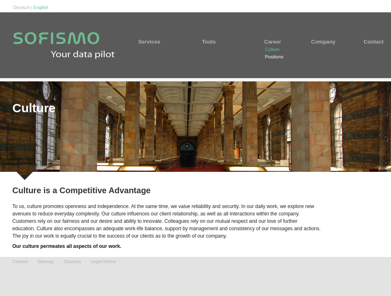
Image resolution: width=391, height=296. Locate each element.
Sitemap (45, 261)
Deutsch (21, 7)
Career (275, 42)
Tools (220, 42)
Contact (368, 42)
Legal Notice (103, 261)
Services (161, 42)
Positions (274, 56)
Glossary (72, 261)
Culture (272, 49)
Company (323, 42)
